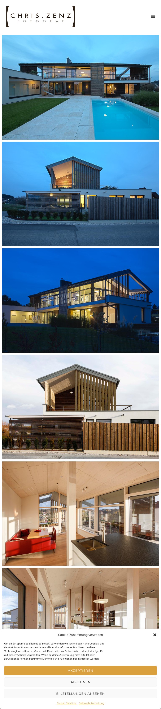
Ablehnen (81, 682)
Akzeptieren (80, 671)
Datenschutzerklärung (91, 703)
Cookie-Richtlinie (67, 703)
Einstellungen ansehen (80, 694)
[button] (155, 635)
